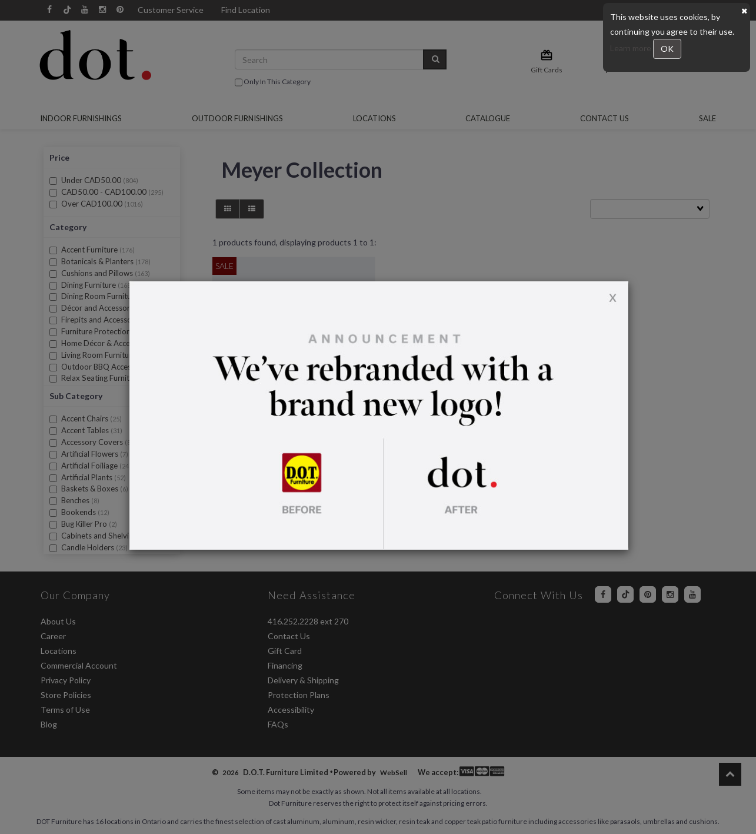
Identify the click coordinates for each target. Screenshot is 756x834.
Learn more (631, 48)
